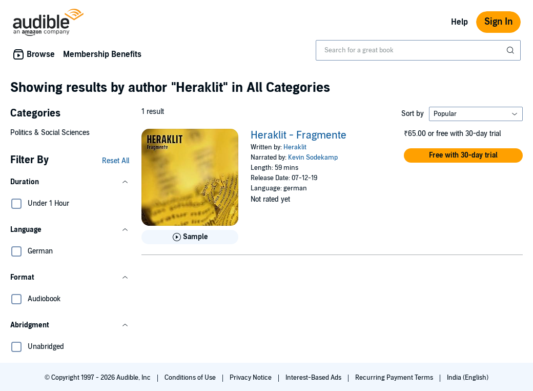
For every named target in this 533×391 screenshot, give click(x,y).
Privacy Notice (251, 378)
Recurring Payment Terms (395, 378)
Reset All (115, 161)
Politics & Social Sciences (50, 132)
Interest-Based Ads (314, 378)
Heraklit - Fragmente (298, 135)
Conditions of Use (191, 378)
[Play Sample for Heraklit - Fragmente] (189, 237)
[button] (69, 182)
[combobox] (418, 50)
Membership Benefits (102, 54)
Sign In (498, 21)
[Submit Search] (511, 50)
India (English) (467, 378)
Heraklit (294, 147)
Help (459, 22)
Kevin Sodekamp (313, 157)
